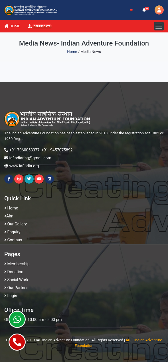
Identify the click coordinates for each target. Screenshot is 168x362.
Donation (13, 272)
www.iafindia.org (24, 166)
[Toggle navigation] (159, 26)
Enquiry (12, 232)
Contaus (13, 240)
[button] (144, 10)
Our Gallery (15, 224)
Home (72, 52)
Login (10, 295)
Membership (17, 264)
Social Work (16, 279)
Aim (8, 216)
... (21, 139)
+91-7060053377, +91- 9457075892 (40, 150)
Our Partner (16, 287)
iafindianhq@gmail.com (30, 158)
